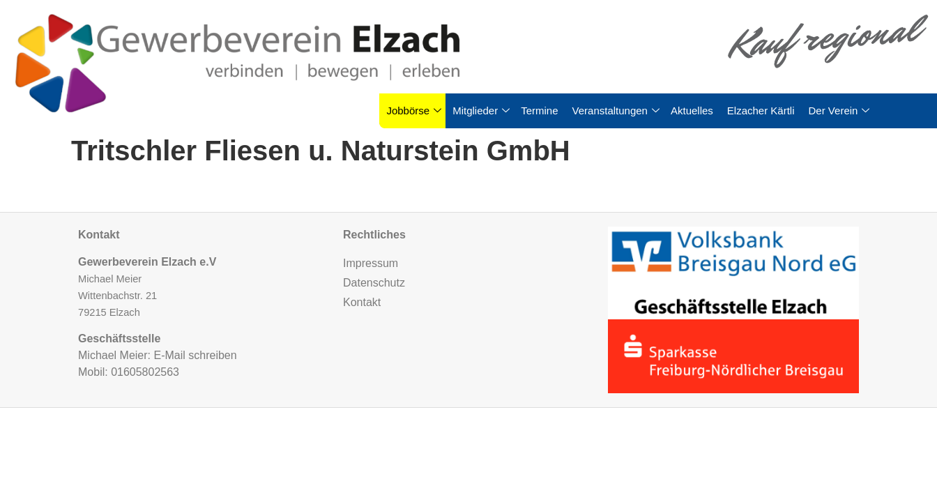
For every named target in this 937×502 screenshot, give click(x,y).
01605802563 (145, 372)
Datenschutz (374, 283)
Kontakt (362, 302)
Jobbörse (413, 111)
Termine (539, 110)
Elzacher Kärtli (761, 110)
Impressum (370, 263)
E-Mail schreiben (194, 355)
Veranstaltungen (616, 111)
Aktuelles (692, 110)
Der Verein (839, 111)
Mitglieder (481, 111)
